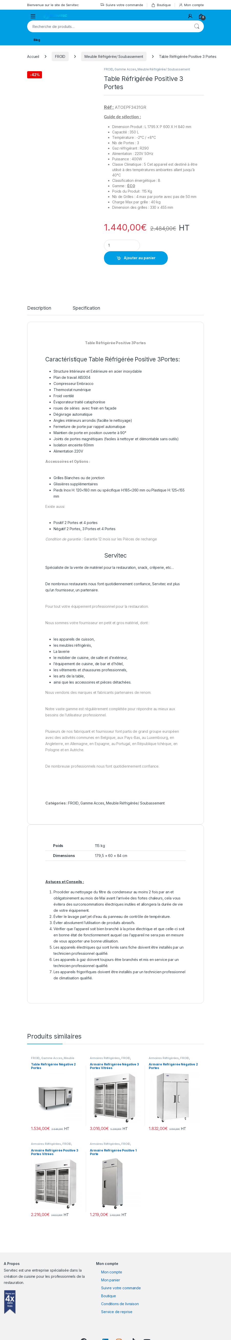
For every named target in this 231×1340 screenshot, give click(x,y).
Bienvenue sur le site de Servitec (53, 5)
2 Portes (73, 529)
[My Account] (190, 16)
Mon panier (110, 1280)
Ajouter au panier (139, 258)
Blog (37, 40)
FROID (60, 56)
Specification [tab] (86, 308)
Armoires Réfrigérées (105, 1058)
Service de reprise (116, 1312)
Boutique (161, 5)
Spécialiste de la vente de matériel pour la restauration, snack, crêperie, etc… (109, 567)
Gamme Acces (125, 69)
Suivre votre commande (121, 5)
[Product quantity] (122, 245)
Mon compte (191, 5)
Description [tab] (39, 308)
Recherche (197, 26)
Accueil (33, 56)
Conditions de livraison (120, 1304)
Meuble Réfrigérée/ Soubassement (114, 56)
